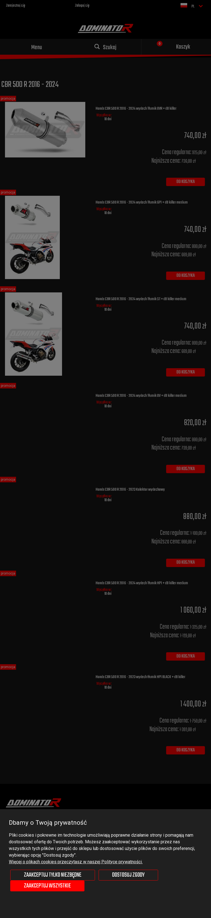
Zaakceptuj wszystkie (47, 886)
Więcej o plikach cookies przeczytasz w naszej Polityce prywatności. (76, 861)
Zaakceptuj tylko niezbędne (52, 875)
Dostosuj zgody (128, 875)
